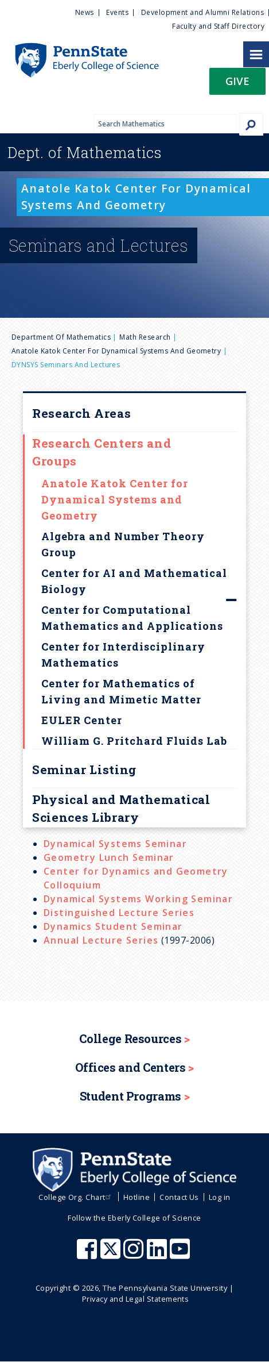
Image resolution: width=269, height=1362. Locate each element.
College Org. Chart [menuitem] (76, 1197)
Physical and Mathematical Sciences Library (121, 808)
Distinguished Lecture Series (119, 912)
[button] (237, 85)
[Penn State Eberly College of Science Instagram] (134, 1254)
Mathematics (84, 152)
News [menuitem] (84, 12)
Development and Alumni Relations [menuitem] (202, 12)
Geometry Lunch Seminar (109, 857)
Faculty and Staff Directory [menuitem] (218, 26)
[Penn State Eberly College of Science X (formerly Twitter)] (111, 1254)
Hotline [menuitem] (136, 1197)
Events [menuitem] (117, 12)
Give (237, 81)
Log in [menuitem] (220, 1197)
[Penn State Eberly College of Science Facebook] (88, 1254)
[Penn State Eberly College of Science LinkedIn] (158, 1254)
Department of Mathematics (61, 337)
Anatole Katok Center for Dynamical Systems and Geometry (116, 351)
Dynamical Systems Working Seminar (138, 898)
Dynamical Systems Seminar (115, 843)
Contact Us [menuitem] (179, 1197)
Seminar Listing (84, 769)
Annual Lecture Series (101, 940)
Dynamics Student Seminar (113, 926)
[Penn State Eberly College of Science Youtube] (181, 1254)
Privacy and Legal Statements (135, 1299)
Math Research (144, 337)
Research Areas (81, 413)
